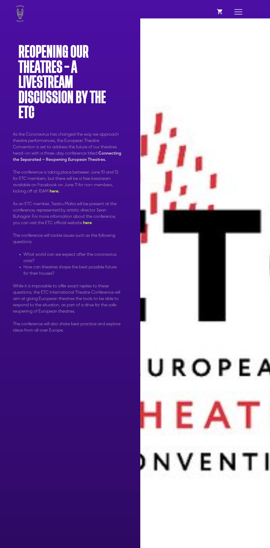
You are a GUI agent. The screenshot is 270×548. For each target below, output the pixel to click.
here (87, 223)
